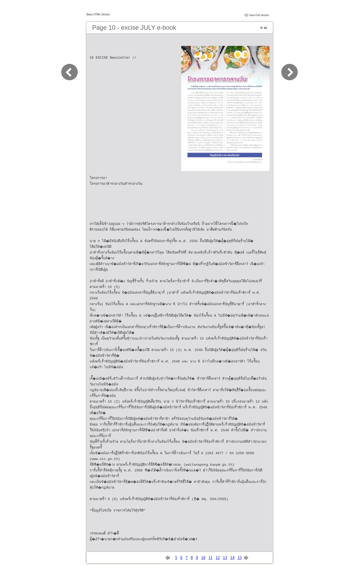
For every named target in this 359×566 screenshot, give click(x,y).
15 (240, 557)
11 (210, 557)
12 (218, 557)
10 (203, 557)
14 (232, 557)
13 (225, 557)
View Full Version (259, 15)
